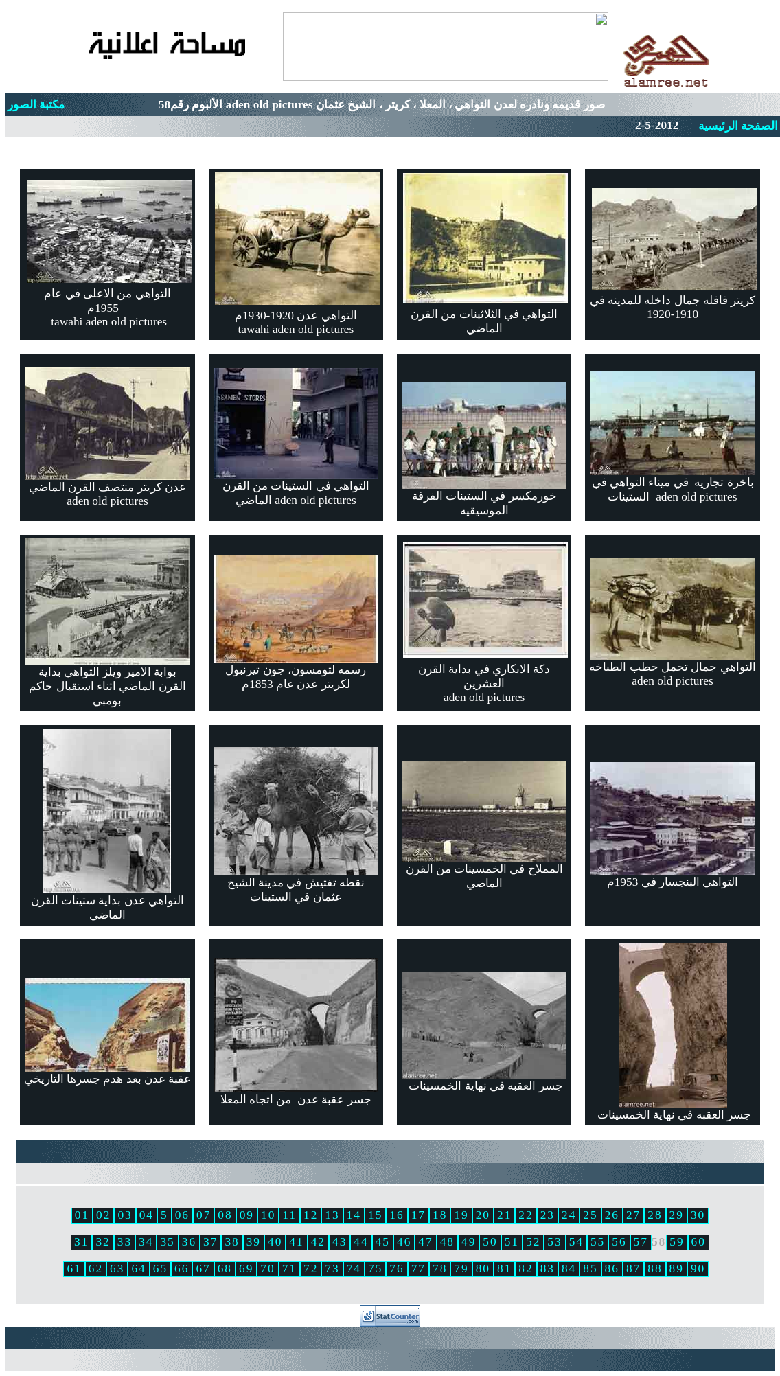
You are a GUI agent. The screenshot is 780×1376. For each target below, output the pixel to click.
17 (418, 1215)
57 (641, 1241)
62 (96, 1268)
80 (483, 1268)
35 (167, 1241)
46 (404, 1241)
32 (102, 1241)
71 (289, 1268)
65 (160, 1268)
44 (361, 1241)
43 (339, 1241)
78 (440, 1268)
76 (396, 1268)
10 (268, 1215)
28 (654, 1215)
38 (232, 1241)
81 (504, 1268)
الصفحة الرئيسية (738, 126)
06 (182, 1215)
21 (504, 1215)
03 (124, 1215)
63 (117, 1268)
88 (654, 1268)
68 (225, 1268)
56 (619, 1241)
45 (383, 1241)
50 (490, 1241)
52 (533, 1241)
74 (354, 1268)
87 (633, 1268)
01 (82, 1215)
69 (246, 1268)
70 (267, 1268)
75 (375, 1268)
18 (440, 1215)
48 (447, 1241)
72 (310, 1268)
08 (225, 1215)
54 (576, 1241)
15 (375, 1215)
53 (554, 1241)
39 (253, 1241)
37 (210, 1241)
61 (74, 1268)
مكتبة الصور (36, 104)
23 (547, 1215)
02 (103, 1215)
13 (332, 1215)
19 (461, 1215)
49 (468, 1241)
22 (525, 1215)
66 (181, 1268)
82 (525, 1268)
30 (698, 1215)
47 (425, 1241)
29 (676, 1215)
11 (289, 1215)
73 (332, 1268)
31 (81, 1241)
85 (590, 1268)
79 (461, 1268)
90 (698, 1268)
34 (146, 1241)
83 (547, 1268)
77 (418, 1268)
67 (203, 1268)
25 (590, 1215)
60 (698, 1241)
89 (676, 1268)
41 (296, 1241)
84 (569, 1268)
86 (612, 1268)
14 (354, 1215)
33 (124, 1241)
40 (275, 1241)
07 (203, 1215)
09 (247, 1215)
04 (146, 1215)
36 (189, 1241)
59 (676, 1241)
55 (597, 1241)
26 (612, 1215)
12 (310, 1215)
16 (396, 1215)
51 (512, 1241)
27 (633, 1215)
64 (138, 1268)
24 (569, 1215)
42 (318, 1241)
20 (483, 1215)
